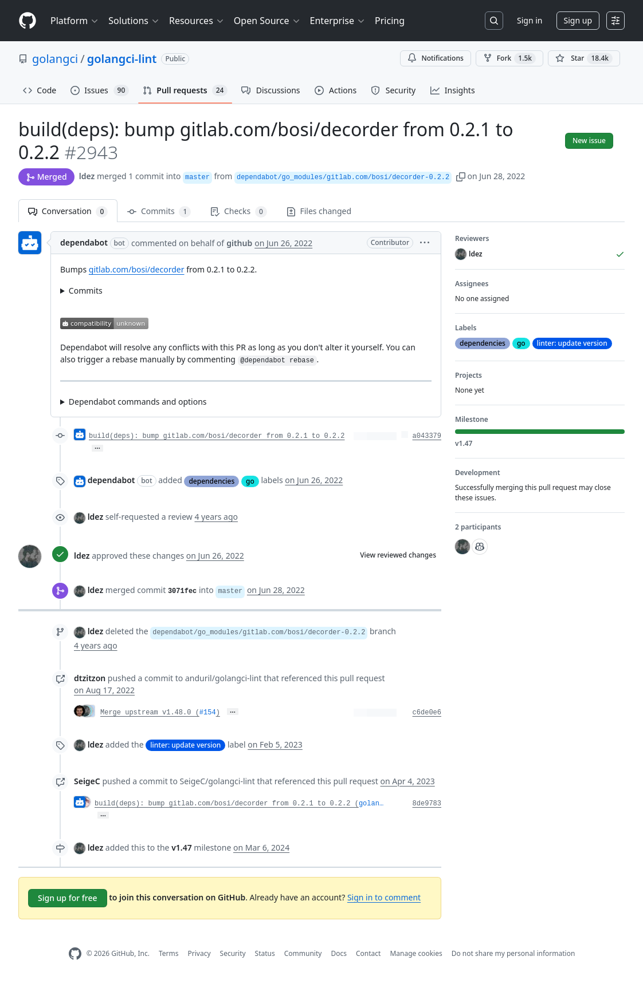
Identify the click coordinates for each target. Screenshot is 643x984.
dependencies (211, 481)
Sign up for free (67, 897)
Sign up (578, 20)
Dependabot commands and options (138, 401)
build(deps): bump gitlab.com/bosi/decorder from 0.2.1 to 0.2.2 (216, 436)
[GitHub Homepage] (75, 954)
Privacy (199, 953)
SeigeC (87, 781)
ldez (87, 176)
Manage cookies (416, 953)
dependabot (84, 242)
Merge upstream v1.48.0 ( (149, 713)
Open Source (267, 20)
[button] (460, 176)
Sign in (529, 20)
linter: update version (185, 745)
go (250, 481)
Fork (509, 58)
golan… (371, 804)
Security (233, 953)
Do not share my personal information (513, 953)
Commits (159, 212)
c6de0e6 (427, 713)
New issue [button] (589, 140)
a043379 (427, 436)
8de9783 (427, 804)
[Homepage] (27, 20)
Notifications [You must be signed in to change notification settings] (435, 58)
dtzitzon (89, 678)
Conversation (68, 212)
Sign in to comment (384, 897)
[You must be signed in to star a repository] (584, 58)
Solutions (134, 20)
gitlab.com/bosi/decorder (137, 269)
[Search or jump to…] (494, 20)
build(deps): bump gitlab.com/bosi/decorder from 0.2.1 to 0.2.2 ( (227, 804)
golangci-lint (122, 58)
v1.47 (181, 847)
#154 (207, 713)
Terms (169, 953)
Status (265, 953)
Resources (197, 20)
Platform (74, 20)
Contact (368, 953)
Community (303, 953)
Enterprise (338, 20)
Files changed (319, 211)
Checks (238, 212)
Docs (339, 953)
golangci (55, 58)
